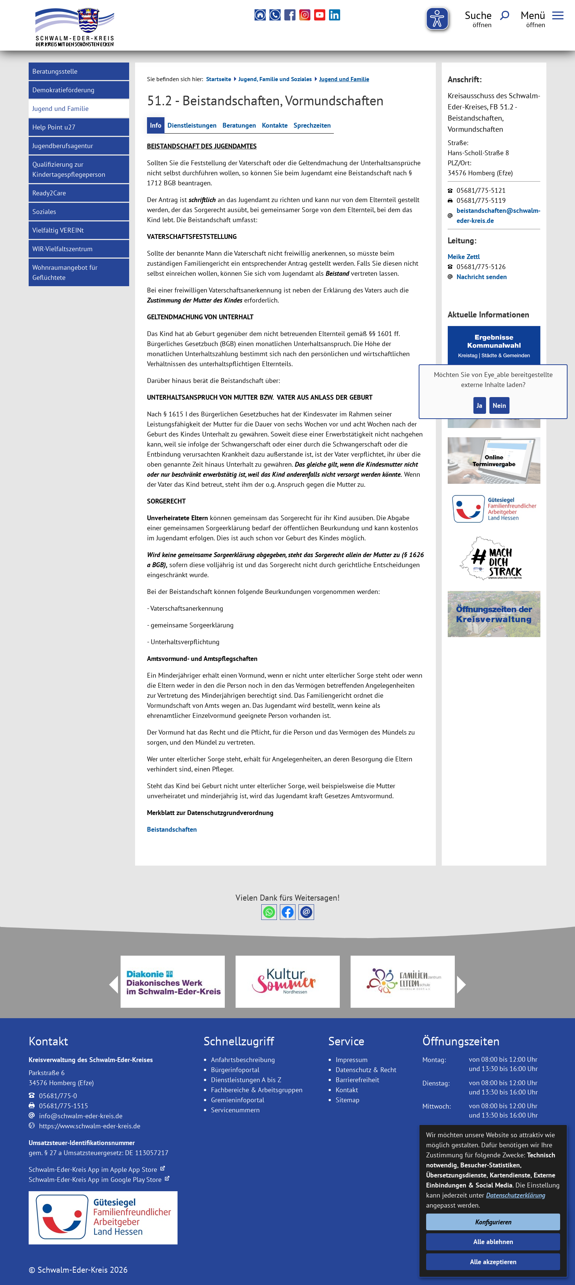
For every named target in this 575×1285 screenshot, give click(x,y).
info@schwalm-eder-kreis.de (80, 1116)
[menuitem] (79, 71)
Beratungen (239, 125)
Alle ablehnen (493, 1241)
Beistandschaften (172, 829)
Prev (109, 985)
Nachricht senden (482, 276)
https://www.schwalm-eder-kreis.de (89, 1126)
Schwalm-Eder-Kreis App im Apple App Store (97, 1169)
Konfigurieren (493, 1222)
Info (156, 125)
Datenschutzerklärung (515, 1195)
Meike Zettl (464, 256)
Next (466, 985)
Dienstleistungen (192, 125)
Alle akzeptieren (493, 1261)
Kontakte (275, 125)
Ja (479, 405)
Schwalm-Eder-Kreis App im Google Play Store (99, 1179)
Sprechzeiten (312, 125)
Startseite (218, 79)
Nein (499, 405)
